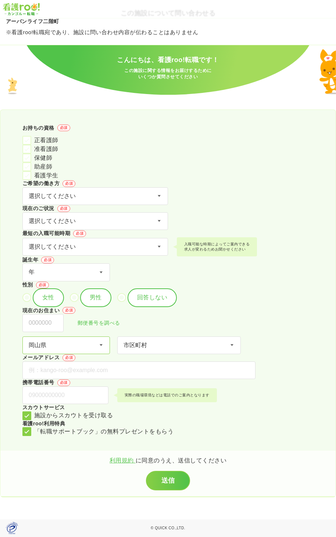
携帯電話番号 (46, 382)
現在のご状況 (46, 208)
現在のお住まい (48, 310)
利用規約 (123, 460)
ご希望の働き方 (48, 183)
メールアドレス (48, 357)
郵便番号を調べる (94, 323)
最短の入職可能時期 (54, 233)
